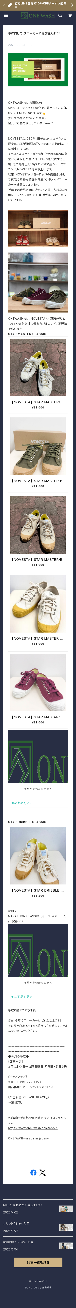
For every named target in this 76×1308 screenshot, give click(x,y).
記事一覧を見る (38, 1262)
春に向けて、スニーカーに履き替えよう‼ (34, 33)
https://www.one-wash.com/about (33, 1128)
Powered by (38, 1287)
